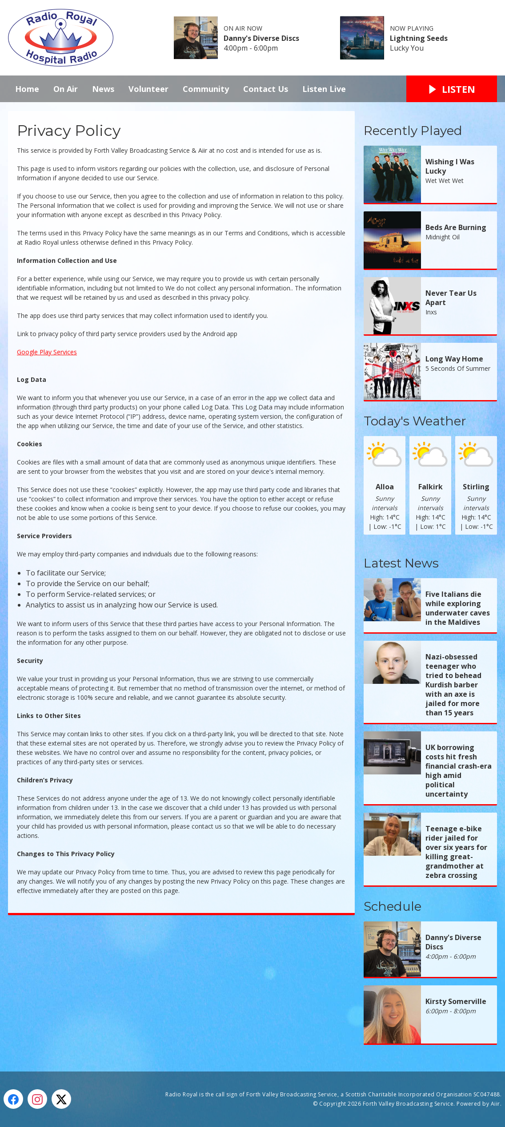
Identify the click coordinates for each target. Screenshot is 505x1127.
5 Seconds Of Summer (457, 368)
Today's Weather (415, 421)
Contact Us (265, 88)
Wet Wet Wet (444, 180)
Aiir (495, 1103)
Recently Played (413, 130)
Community (206, 88)
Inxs (431, 312)
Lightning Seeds (419, 38)
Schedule (392, 906)
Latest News (401, 563)
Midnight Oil (442, 237)
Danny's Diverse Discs (261, 38)
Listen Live (324, 88)
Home (27, 88)
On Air (65, 88)
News (103, 88)
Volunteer (148, 88)
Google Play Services (47, 352)
